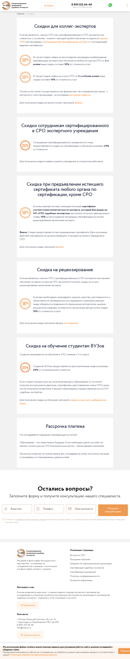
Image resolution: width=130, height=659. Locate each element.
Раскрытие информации (81, 580)
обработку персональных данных (31, 519)
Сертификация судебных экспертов (87, 567)
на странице (71, 323)
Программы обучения (80, 559)
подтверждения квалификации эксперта (65, 42)
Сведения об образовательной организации (91, 563)
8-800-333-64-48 (25, 625)
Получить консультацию (113, 510)
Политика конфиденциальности (85, 576)
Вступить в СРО (77, 555)
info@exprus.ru (24, 627)
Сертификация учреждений (83, 572)
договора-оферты (80, 95)
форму (78, 103)
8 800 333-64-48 (81, 5)
